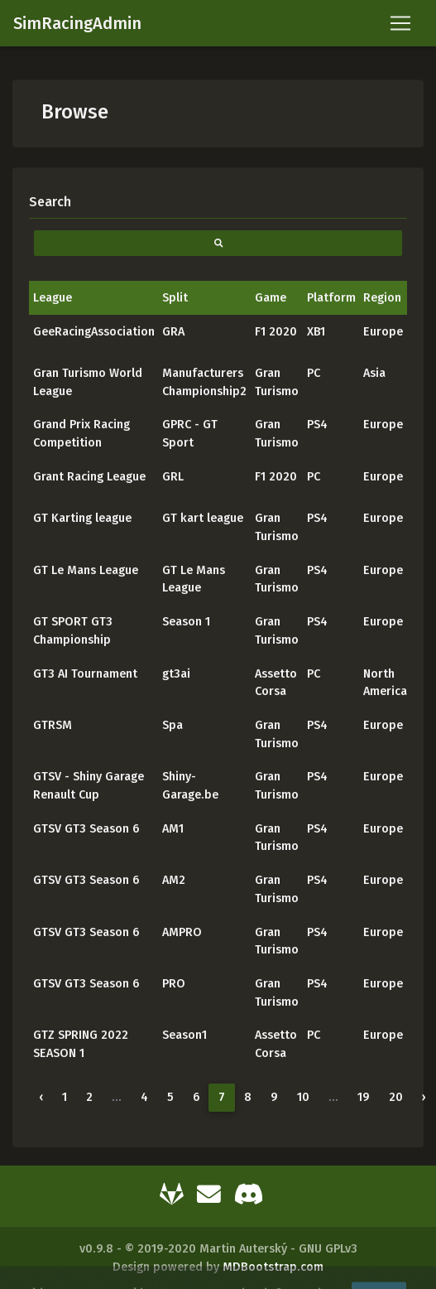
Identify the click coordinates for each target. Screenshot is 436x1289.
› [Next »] (424, 1097)
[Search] (218, 202)
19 (363, 1097)
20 (396, 1097)
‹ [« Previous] (41, 1097)
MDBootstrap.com (273, 1267)
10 (303, 1097)
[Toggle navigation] (400, 23)
